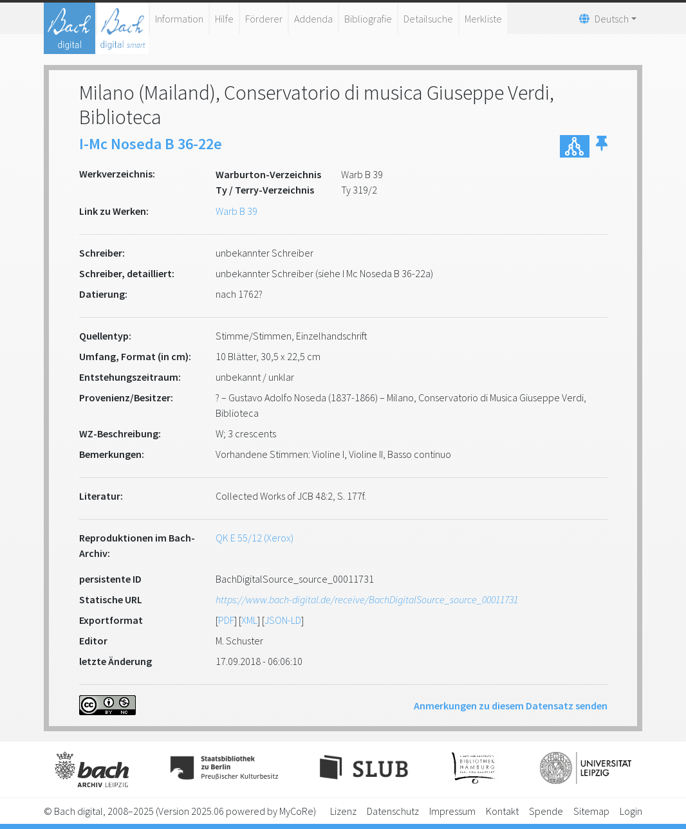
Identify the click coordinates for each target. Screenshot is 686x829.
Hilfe (224, 18)
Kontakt (502, 811)
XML (249, 620)
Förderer (264, 18)
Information (179, 18)
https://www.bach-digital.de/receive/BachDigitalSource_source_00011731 (367, 599)
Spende (546, 811)
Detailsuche (428, 18)
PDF (226, 620)
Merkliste (483, 18)
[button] (601, 146)
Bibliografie (368, 18)
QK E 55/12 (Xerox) (254, 537)
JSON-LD (282, 620)
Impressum (452, 811)
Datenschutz (393, 811)
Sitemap (591, 811)
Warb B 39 (236, 211)
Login (631, 811)
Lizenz (343, 811)
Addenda (313, 18)
